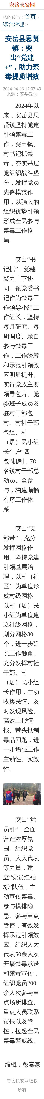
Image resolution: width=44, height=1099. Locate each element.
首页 (30, 17)
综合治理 (13, 24)
